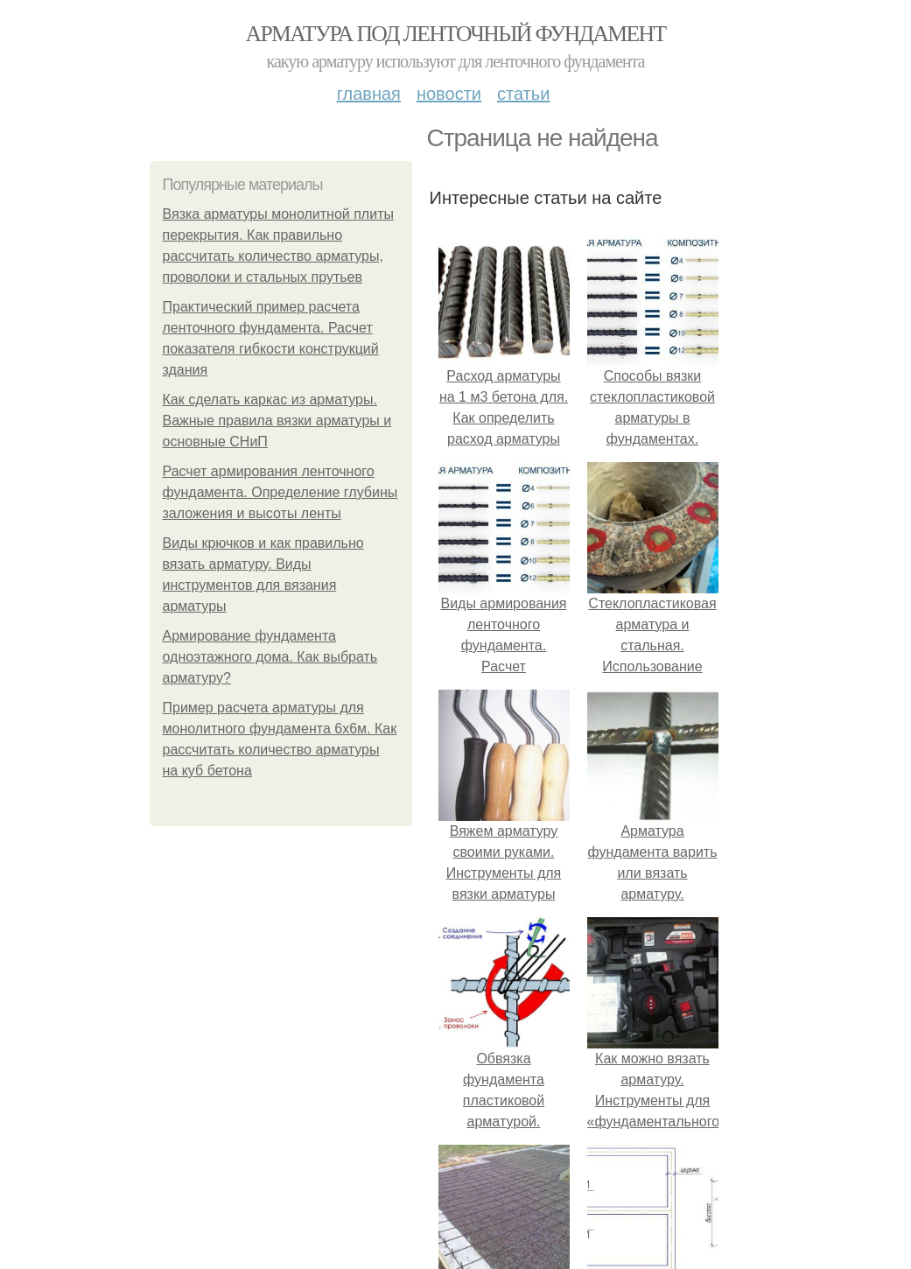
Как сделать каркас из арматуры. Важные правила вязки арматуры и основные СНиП (277, 420)
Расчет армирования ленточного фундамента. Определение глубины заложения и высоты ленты (280, 492)
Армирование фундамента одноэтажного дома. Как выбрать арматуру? (270, 656)
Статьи (523, 93)
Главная (369, 93)
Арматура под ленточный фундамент (456, 33)
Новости (449, 93)
